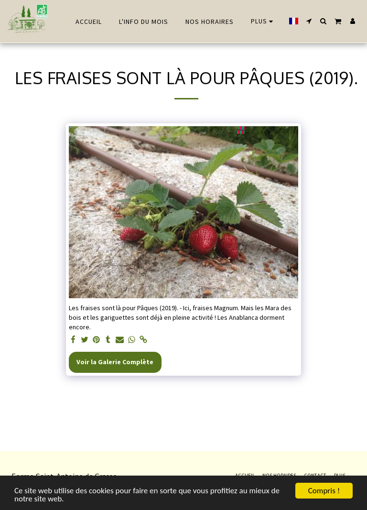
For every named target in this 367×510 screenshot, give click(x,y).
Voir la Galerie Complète (114, 362)
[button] (309, 21)
